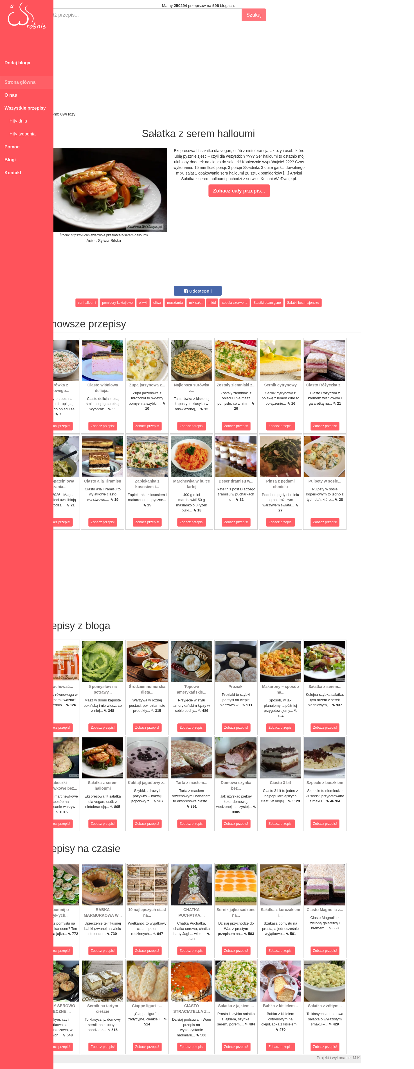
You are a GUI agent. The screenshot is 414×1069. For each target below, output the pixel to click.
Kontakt (12, 172)
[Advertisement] (218, 66)
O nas (10, 95)
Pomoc (11, 146)
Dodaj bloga (17, 62)
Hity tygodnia (19, 134)
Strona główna (19, 82)
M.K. (377, 1058)
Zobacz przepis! (79, 426)
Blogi (10, 159)
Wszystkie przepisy (25, 108)
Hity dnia (15, 121)
